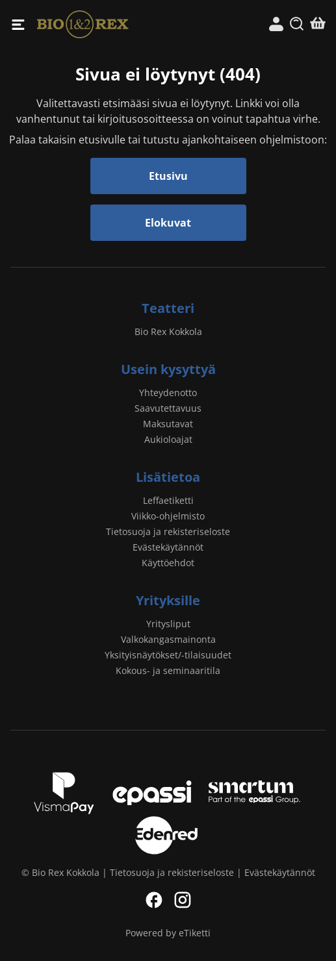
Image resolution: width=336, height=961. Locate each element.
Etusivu (168, 176)
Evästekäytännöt (168, 547)
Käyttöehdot (168, 562)
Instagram (182, 900)
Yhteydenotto (168, 392)
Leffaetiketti (168, 500)
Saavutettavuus (168, 408)
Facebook (154, 900)
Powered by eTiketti (168, 933)
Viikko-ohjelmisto (168, 516)
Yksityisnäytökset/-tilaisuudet (168, 655)
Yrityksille (168, 600)
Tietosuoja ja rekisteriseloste (168, 531)
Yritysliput (168, 624)
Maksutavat (168, 424)
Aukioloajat (168, 439)
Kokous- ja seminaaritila (168, 670)
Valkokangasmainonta (168, 639)
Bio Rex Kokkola (102, 24)
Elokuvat (168, 223)
